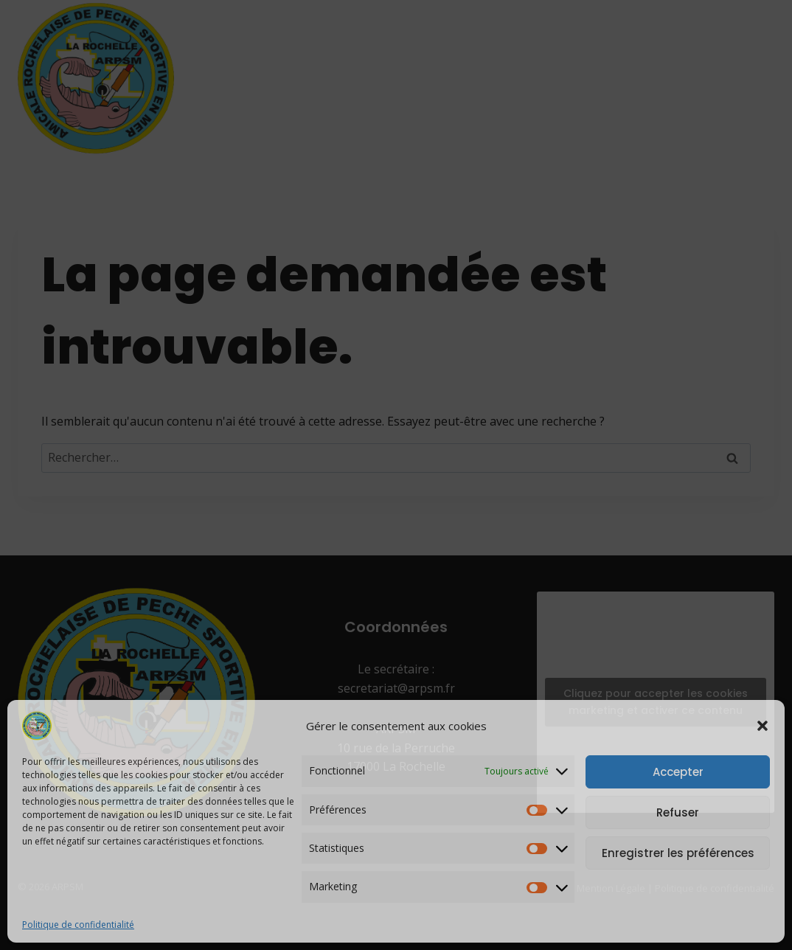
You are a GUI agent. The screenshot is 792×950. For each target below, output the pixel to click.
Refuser (677, 812)
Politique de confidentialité (78, 924)
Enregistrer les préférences (678, 853)
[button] (762, 725)
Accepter (678, 772)
